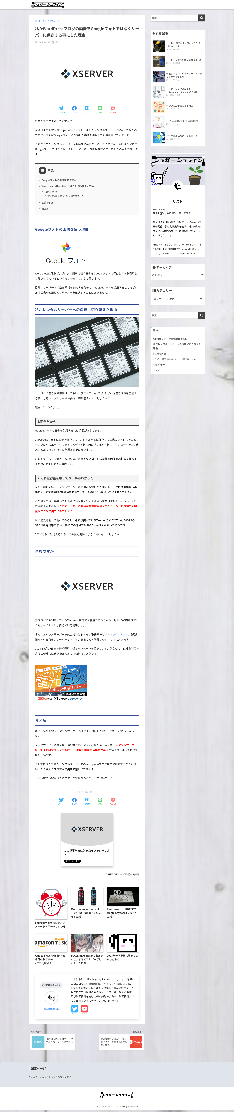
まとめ (45, 208)
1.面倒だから (51, 191)
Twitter (74, 1015)
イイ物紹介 (125, 874)
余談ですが (47, 202)
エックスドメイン (120, 634)
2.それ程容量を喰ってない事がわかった (65, 196)
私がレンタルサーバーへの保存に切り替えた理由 (69, 186)
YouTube (84, 1015)
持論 (136, 874)
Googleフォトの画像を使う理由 (59, 180)
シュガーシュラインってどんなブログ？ (52, 1079)
